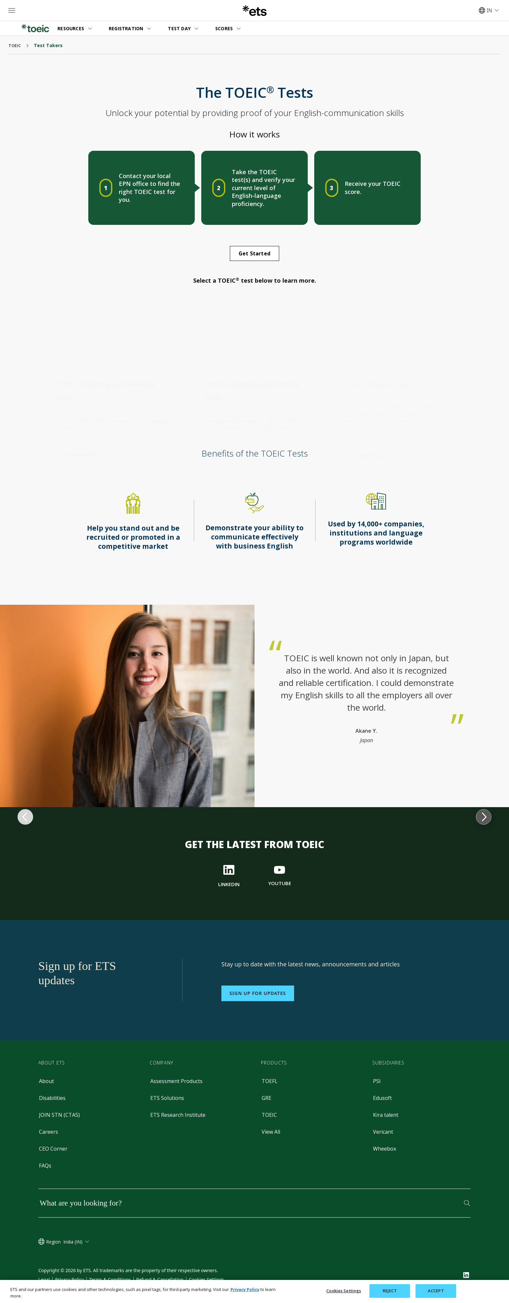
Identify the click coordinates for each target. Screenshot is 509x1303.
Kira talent (385, 1114)
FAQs (45, 1165)
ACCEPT (436, 1291)
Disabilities (52, 1098)
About (46, 1081)
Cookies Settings (206, 1279)
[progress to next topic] (483, 605)
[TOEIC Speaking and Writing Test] (228, 449)
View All (271, 1131)
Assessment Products (176, 1081)
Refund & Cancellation (159, 1279)
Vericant (383, 1131)
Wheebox (384, 1148)
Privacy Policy (69, 1279)
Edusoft (382, 1098)
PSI (377, 1081)
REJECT (390, 1291)
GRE (266, 1098)
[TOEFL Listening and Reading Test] (81, 448)
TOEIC (269, 1114)
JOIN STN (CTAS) (59, 1114)
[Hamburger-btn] (12, 10)
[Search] (467, 1203)
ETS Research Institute (177, 1114)
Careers (48, 1131)
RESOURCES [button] (70, 28)
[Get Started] (254, 253)
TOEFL (270, 1081)
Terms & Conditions (110, 1279)
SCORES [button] (224, 28)
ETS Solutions (167, 1098)
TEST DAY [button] (179, 28)
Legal (44, 1279)
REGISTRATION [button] (126, 28)
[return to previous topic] (25, 605)
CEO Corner (53, 1148)
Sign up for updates (258, 993)
